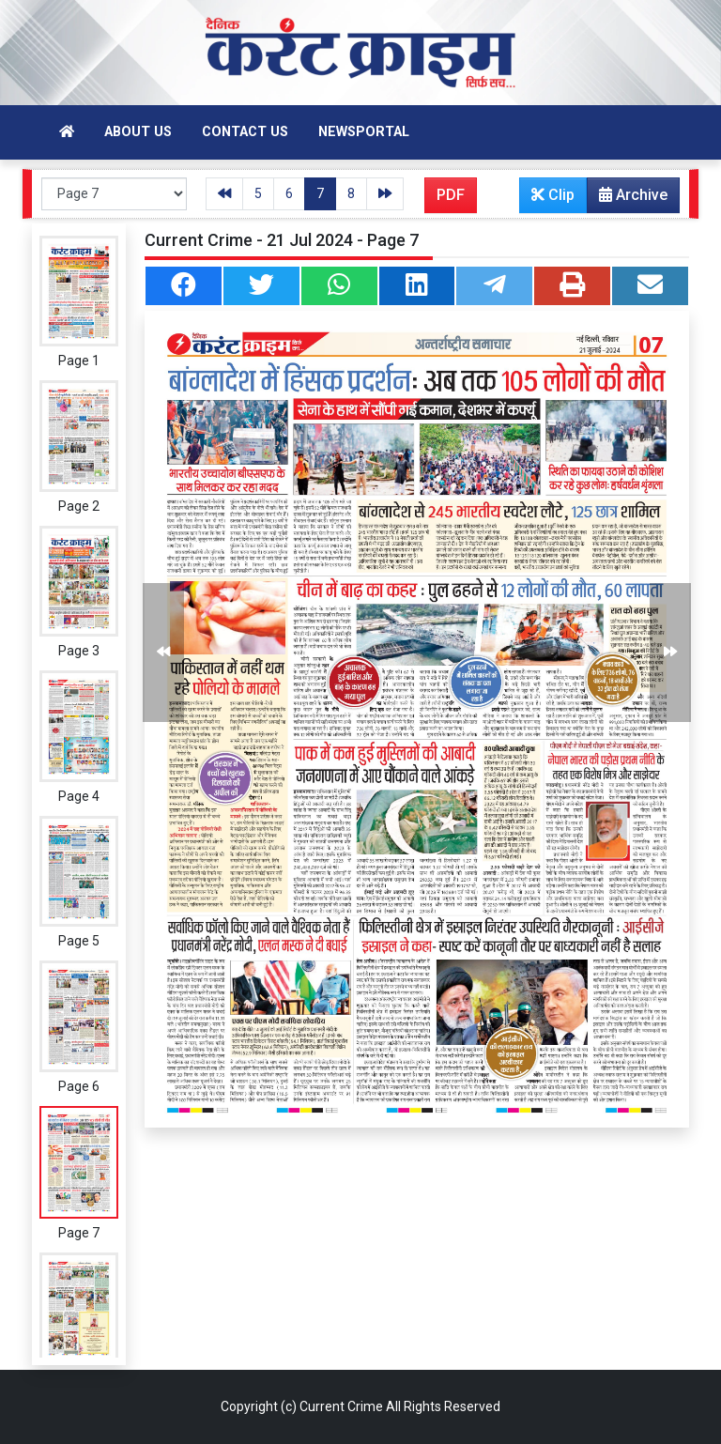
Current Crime (341, 1406)
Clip (553, 195)
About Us (138, 132)
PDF (451, 195)
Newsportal (363, 132)
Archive (627, 199)
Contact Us (245, 132)
